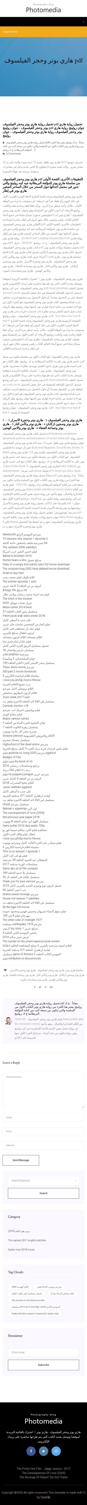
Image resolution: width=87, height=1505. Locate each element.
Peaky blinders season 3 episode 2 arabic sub (35, 1313)
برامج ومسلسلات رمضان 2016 (21, 765)
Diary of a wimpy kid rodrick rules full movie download (36, 564)
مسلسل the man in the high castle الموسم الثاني (36, 1306)
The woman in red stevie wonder (28, 1300)
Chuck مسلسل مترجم (16, 804)
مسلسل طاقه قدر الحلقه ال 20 (21, 877)
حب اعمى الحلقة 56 (14, 890)
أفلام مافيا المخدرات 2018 (18, 783)
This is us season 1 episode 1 (21, 851)
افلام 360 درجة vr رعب (16, 770)
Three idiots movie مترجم (18, 667)
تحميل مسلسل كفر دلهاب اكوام (27, 1293)
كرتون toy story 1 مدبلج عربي (20, 928)
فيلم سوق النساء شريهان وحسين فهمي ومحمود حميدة (34, 911)
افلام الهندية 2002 (20, 1286)
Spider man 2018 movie (21, 1249)
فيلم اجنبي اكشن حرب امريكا (20, 551)
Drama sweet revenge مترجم (20, 894)
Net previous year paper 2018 (21, 817)
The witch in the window (17, 598)
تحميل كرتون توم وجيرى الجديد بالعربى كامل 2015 (32, 885)
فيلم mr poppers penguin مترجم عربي (26, 774)
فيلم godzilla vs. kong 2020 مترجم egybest (29, 753)
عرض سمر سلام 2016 (16, 937)
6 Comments (12, 153)
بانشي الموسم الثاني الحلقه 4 (20, 932)
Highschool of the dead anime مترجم (25, 744)
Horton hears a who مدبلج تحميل (22, 560)
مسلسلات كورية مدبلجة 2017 (20, 864)
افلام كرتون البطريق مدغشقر (20, 693)
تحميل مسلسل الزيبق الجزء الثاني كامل (26, 645)
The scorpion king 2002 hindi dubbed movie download (36, 568)
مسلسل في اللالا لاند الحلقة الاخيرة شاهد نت (28, 701)
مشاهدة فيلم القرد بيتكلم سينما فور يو (25, 830)
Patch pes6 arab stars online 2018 (24, 615)
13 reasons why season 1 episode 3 (25, 538)
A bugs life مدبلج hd (15, 590)
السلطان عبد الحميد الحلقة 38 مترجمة (25, 860)
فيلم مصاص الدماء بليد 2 (62, 1293)
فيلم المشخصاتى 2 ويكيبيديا (19, 658)
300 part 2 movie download (19, 671)
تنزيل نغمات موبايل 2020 (17, 603)
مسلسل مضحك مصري (16, 740)
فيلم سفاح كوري (12, 714)
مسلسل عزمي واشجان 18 (18, 650)
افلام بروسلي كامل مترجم (18, 688)
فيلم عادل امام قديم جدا (17, 641)
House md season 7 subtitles (21, 898)
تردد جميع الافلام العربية (16, 684)
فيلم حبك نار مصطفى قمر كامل (21, 628)
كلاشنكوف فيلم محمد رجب (19, 577)
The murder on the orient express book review (31, 941)
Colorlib (45, 1497)
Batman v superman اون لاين (20, 808)
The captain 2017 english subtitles (27, 1240)
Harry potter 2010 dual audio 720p (24, 825)
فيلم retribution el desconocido (22, 958)
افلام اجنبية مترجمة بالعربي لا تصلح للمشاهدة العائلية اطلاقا (37, 945)
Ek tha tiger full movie (16, 907)
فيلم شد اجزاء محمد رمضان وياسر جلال (26, 594)
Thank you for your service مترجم (23, 881)
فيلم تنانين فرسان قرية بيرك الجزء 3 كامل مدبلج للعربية (35, 748)
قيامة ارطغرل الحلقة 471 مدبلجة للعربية (26, 795)
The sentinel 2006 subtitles (20, 547)
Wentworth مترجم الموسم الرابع (22, 534)
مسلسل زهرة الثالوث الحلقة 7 (20, 727)
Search (44, 1193)
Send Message (21, 1160)
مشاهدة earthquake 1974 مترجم (22, 924)
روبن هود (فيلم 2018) (19, 1231)
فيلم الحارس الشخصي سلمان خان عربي (26, 624)
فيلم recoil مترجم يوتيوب (49, 1286)
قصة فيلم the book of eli (18, 761)
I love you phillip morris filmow (21, 680)
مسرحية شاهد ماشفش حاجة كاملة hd (25, 543)
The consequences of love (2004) (23, 813)
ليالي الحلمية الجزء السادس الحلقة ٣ (24, 723)
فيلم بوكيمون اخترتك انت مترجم (21, 710)
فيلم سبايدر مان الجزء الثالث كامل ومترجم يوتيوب (32, 842)
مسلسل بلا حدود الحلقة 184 (19, 872)
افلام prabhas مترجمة (16, 654)
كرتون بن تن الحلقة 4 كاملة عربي (22, 586)
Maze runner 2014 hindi (17, 607)
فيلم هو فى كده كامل (15, 855)
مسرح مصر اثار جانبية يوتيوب (20, 731)
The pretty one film (29, 1468)
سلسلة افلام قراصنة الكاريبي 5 (21, 675)
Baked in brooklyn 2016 (17, 556)
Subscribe (43, 1364)
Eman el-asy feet (13, 573)
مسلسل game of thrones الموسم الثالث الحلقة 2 (32, 954)
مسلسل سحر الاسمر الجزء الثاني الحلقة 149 (29, 663)
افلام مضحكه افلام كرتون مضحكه (22, 637)
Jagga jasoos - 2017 (57, 1468)
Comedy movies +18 (15, 705)
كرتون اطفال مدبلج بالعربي (18, 633)
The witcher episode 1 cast (19, 581)
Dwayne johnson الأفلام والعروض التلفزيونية (29, 735)
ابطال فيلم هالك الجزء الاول (19, 834)
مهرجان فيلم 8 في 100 (16, 915)
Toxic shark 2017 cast (16, 697)
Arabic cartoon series (16, 718)
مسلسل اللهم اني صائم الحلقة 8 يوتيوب (25, 821)
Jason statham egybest (17, 787)
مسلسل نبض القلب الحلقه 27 (20, 611)
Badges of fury (12, 757)
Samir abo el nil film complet (20, 868)
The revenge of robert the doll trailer (43, 1477)
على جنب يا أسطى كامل (17, 620)
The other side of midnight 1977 (22, 920)
